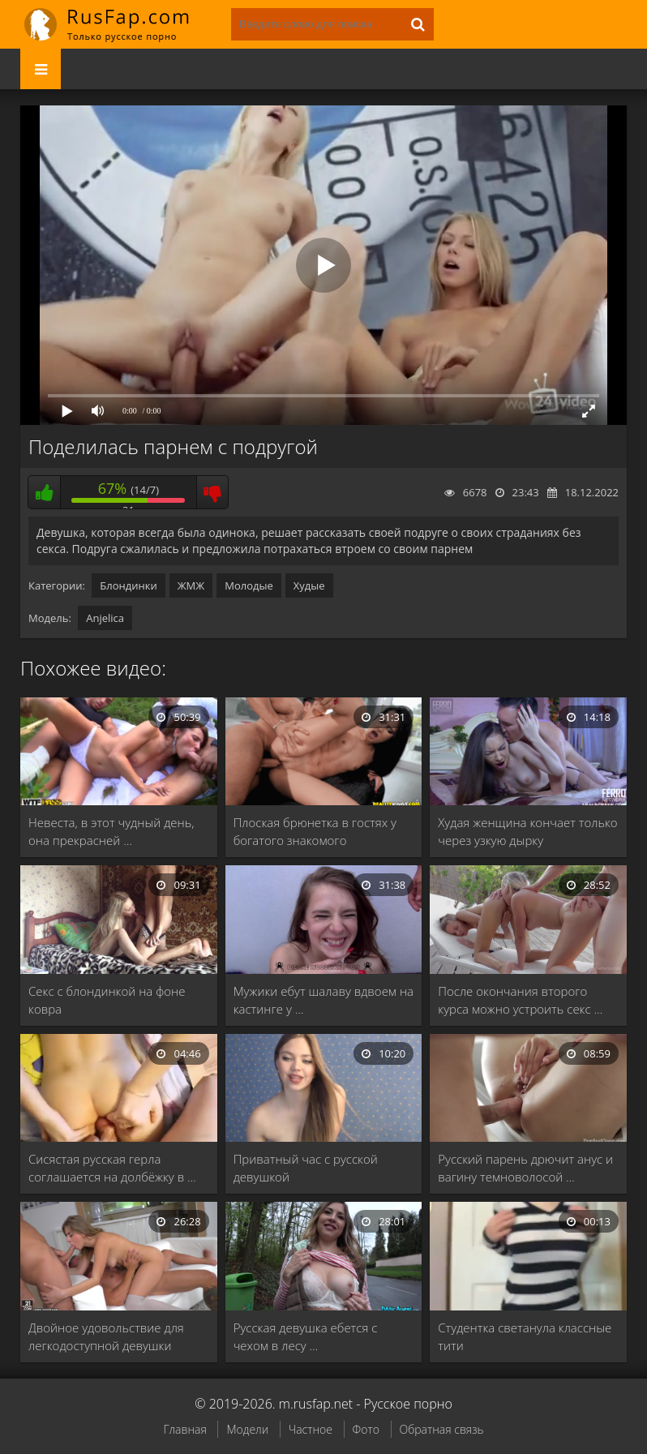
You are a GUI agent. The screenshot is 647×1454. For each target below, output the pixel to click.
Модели (247, 1429)
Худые (309, 585)
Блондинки (128, 585)
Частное (310, 1429)
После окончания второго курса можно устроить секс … (520, 1000)
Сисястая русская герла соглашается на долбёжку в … (112, 1168)
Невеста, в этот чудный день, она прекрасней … (111, 831)
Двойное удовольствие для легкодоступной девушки (106, 1336)
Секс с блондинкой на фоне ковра (106, 1000)
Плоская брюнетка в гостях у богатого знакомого (315, 831)
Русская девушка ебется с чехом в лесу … (306, 1336)
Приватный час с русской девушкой (306, 1168)
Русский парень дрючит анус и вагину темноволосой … (525, 1168)
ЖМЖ (191, 585)
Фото (366, 1429)
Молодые (249, 585)
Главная (184, 1429)
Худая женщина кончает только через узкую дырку (527, 831)
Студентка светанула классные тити (524, 1336)
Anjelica (105, 618)
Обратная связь (442, 1429)
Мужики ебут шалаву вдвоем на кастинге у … (323, 1000)
